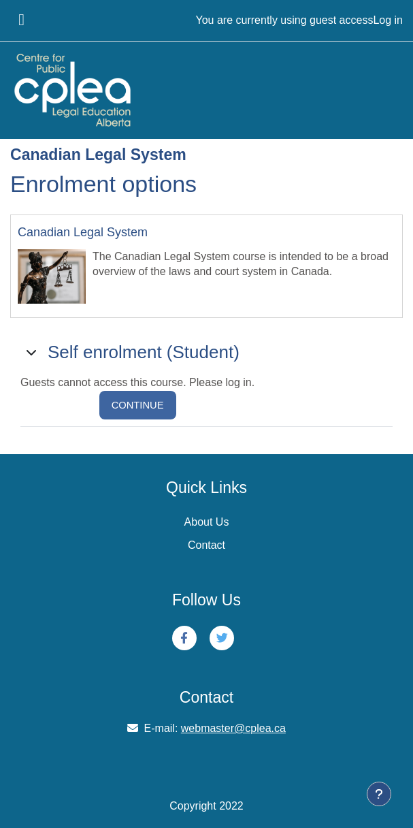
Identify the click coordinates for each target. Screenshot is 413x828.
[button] (32, 352)
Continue (138, 405)
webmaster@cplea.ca (233, 728)
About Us (206, 522)
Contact (206, 545)
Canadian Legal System (83, 232)
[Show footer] (379, 794)
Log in (388, 20)
